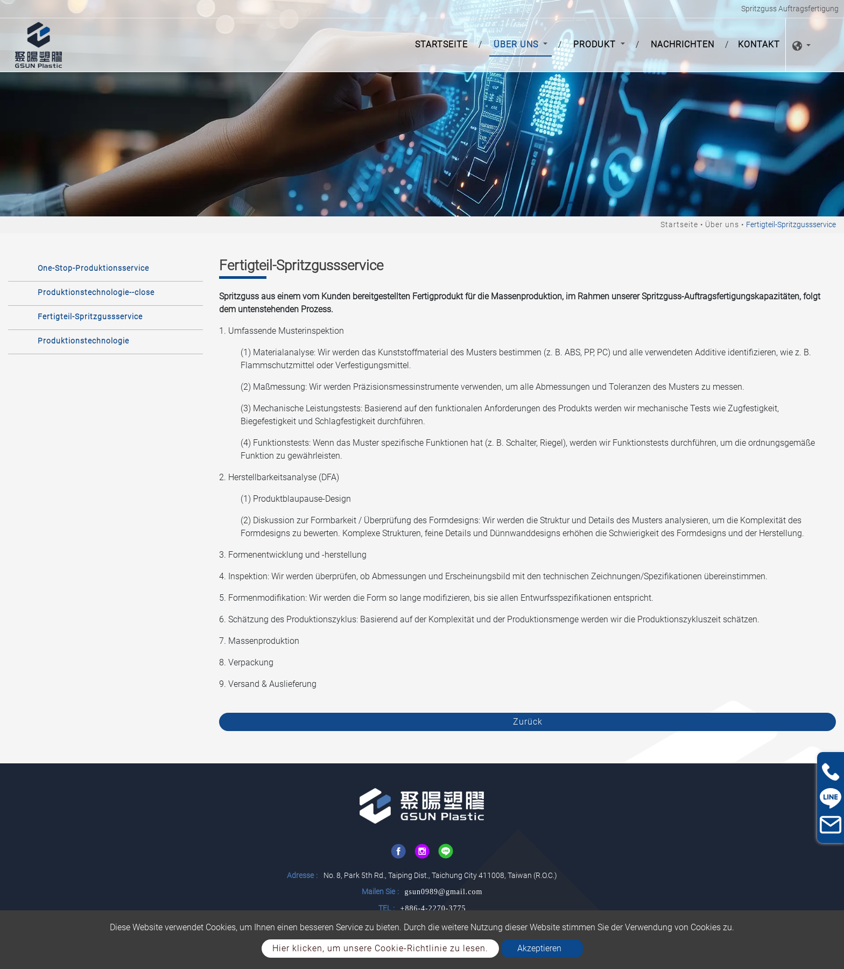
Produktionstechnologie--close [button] (96, 292)
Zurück (528, 722)
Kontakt (759, 44)
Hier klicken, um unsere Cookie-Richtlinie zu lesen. (380, 948)
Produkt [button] (595, 44)
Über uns (722, 224)
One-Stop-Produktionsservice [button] (93, 268)
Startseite (443, 44)
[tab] (105, 267)
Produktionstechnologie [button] (83, 340)
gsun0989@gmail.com (444, 892)
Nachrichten (682, 44)
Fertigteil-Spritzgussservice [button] (90, 316)
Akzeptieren (539, 948)
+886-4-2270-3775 (433, 908)
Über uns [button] (517, 44)
